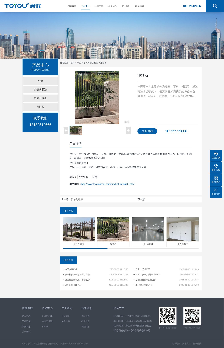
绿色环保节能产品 (73, 285)
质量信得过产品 (143, 269)
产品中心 (85, 6)
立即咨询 (147, 131)
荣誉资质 (62, 321)
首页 (72, 62)
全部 (40, 80)
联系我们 (139, 6)
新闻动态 (112, 6)
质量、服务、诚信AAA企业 (148, 274)
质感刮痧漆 (77, 199)
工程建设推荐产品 (144, 285)
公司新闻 (81, 316)
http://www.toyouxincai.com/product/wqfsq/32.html (107, 184)
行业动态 (81, 321)
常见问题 (81, 326)
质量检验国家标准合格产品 (77, 274)
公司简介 (62, 316)
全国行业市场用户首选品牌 (77, 280)
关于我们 (126, 6)
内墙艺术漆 (40, 98)
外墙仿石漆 (40, 89)
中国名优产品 (71, 269)
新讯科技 (193, 343)
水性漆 (40, 106)
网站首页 (72, 6)
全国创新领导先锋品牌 (146, 280)
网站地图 (172, 343)
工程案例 (99, 6)
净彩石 (103, 62)
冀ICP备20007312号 (74, 343)
